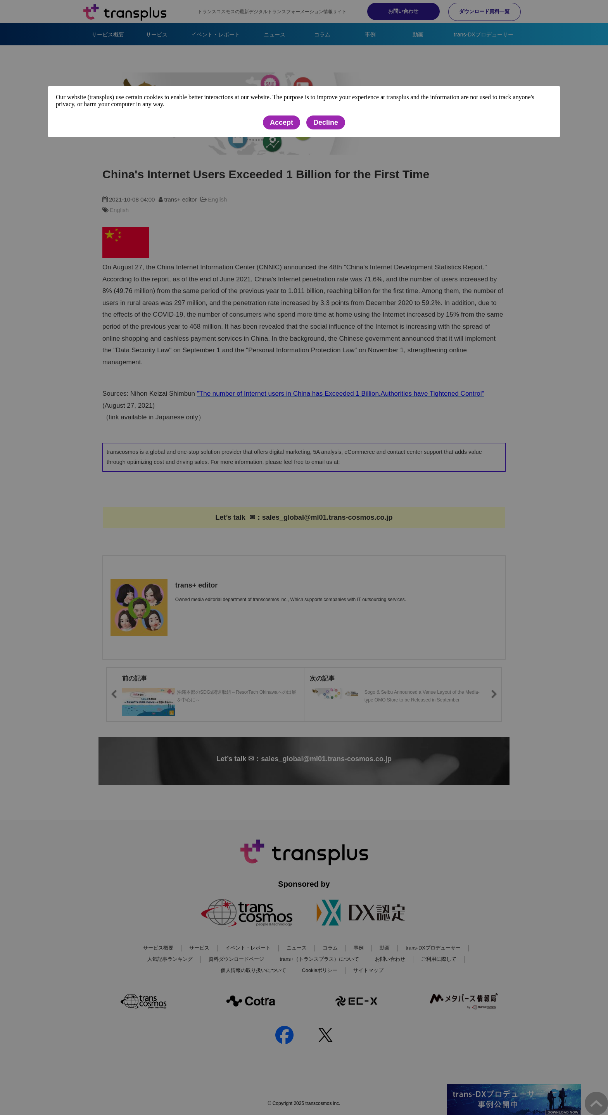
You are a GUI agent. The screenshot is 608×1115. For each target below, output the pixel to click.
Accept (281, 122)
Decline (325, 122)
